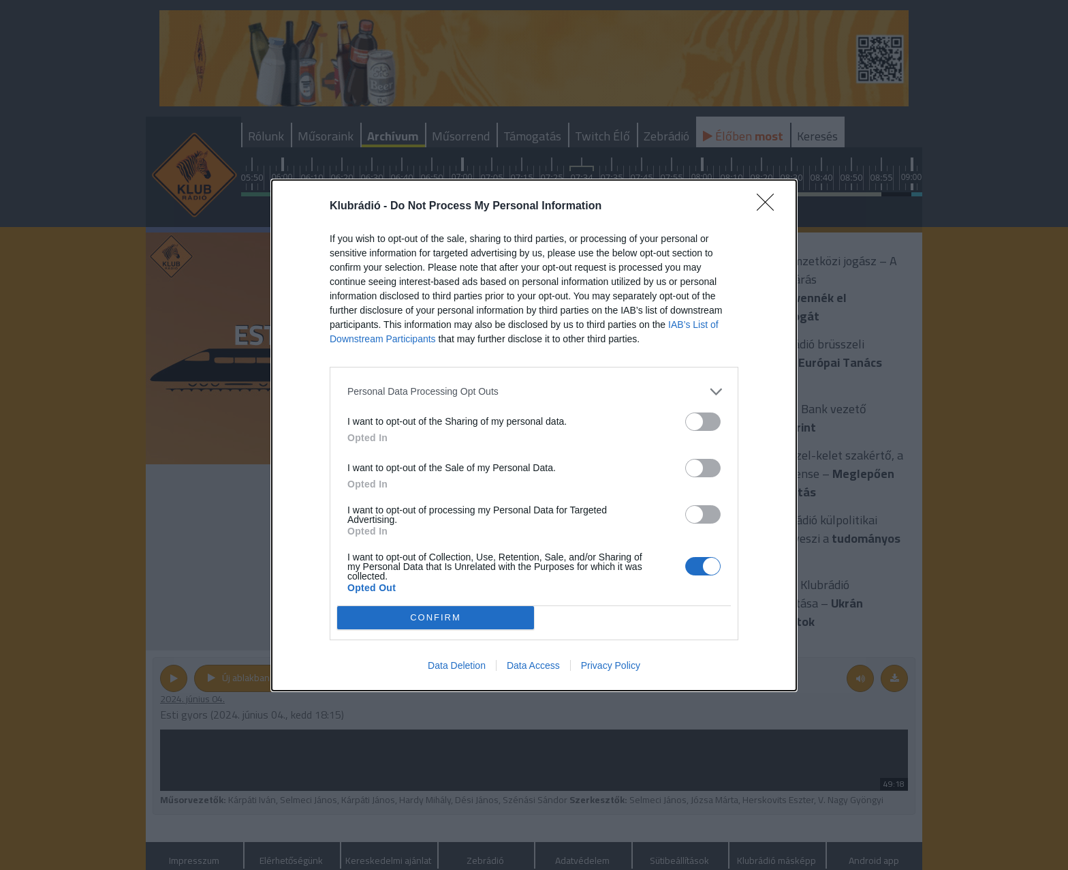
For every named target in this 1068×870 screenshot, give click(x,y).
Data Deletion (457, 665)
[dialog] (534, 435)
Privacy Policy (610, 665)
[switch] (703, 421)
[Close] (770, 207)
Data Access (533, 665)
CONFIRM (435, 617)
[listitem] (534, 392)
